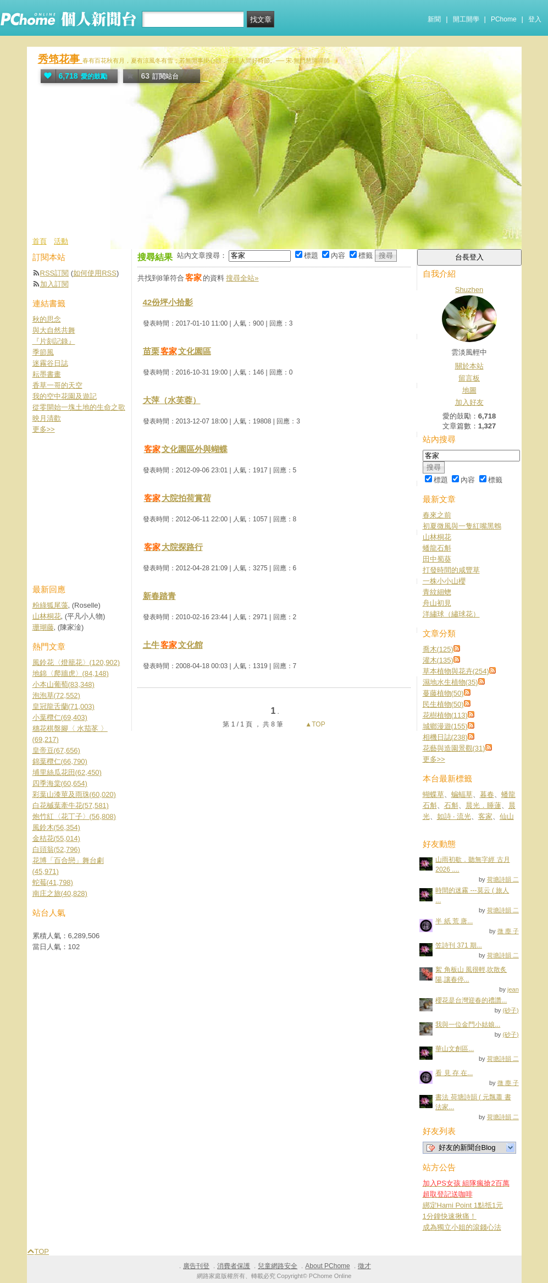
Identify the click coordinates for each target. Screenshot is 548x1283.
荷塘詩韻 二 (503, 879)
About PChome (327, 1266)
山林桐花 (437, 537)
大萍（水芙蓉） (172, 400)
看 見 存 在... (454, 1073)
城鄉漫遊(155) (445, 726)
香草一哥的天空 (57, 385)
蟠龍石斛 (437, 548)
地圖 (469, 390)
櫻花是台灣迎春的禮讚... (471, 1000)
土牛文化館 (173, 644)
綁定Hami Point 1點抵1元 (463, 1205)
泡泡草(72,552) (56, 695)
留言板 (469, 378)
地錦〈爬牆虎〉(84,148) (70, 673)
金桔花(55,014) (56, 838)
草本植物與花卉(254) (456, 671)
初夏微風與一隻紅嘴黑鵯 (462, 526)
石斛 (451, 805)
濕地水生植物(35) (450, 682)
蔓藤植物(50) (443, 693)
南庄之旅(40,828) (59, 893)
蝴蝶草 (433, 794)
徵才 (364, 1266)
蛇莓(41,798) (52, 882)
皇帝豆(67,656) (56, 750)
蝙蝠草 (462, 794)
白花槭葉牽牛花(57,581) (70, 805)
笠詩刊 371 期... (458, 945)
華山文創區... (454, 1049)
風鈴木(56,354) (56, 827)
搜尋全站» (242, 278)
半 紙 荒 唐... (454, 921)
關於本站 (469, 366)
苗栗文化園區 (177, 351)
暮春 (487, 794)
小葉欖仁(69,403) (59, 717)
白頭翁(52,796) (56, 849)
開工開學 (466, 19)
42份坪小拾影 (168, 302)
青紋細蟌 (437, 592)
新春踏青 (159, 596)
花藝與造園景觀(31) (454, 748)
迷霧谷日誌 (50, 363)
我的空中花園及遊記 (64, 396)
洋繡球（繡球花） (451, 614)
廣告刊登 (196, 1266)
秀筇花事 (60, 59)
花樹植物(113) (445, 715)
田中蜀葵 (437, 559)
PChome (504, 19)
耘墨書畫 (46, 374)
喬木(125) (438, 649)
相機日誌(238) (445, 737)
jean (513, 989)
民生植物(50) (443, 704)
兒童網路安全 (277, 1266)
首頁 (39, 241)
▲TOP (314, 724)
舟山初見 (437, 603)
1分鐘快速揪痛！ (450, 1216)
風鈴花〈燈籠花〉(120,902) (76, 662)
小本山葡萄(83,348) (63, 684)
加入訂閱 (54, 284)
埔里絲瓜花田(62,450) (67, 772)
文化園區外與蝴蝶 (185, 449)
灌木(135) (438, 660)
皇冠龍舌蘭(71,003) (63, 706)
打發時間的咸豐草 (451, 570)
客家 (485, 816)
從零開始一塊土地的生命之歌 (78, 407)
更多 (434, 759)
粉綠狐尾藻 (50, 605)
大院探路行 (173, 547)
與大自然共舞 (53, 330)
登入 (534, 19)
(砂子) (510, 1010)
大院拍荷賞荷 (177, 498)
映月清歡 (46, 418)
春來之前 (437, 515)
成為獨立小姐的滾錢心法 (462, 1227)
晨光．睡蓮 (483, 805)
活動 (61, 241)
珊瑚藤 (43, 627)
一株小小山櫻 (444, 581)
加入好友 (469, 402)
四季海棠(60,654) (59, 783)
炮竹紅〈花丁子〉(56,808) (74, 816)
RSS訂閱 (54, 273)
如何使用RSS (95, 273)
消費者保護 (233, 1266)
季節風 (43, 352)
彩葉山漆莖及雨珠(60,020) (74, 794)
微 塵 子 (508, 931)
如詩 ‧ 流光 (454, 816)
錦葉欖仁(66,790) (59, 761)
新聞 (434, 19)
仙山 (507, 816)
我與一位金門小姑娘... (467, 1024)
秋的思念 (46, 319)
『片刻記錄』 (53, 341)
